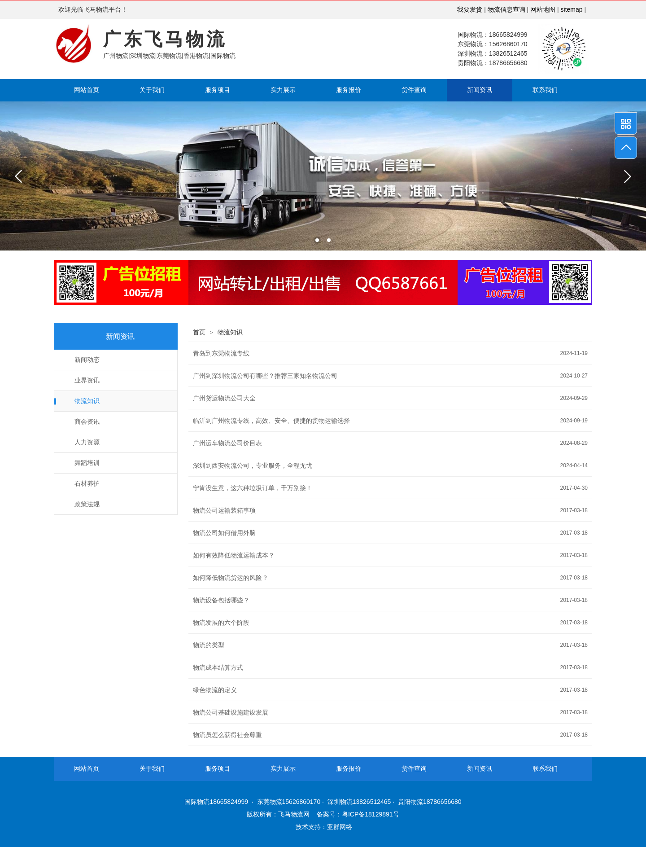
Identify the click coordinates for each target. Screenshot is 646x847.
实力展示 (283, 90)
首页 (199, 332)
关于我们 (152, 90)
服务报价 (348, 90)
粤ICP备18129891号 (370, 814)
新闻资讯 (479, 90)
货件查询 (414, 90)
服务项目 (217, 90)
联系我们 (545, 90)
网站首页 (86, 90)
